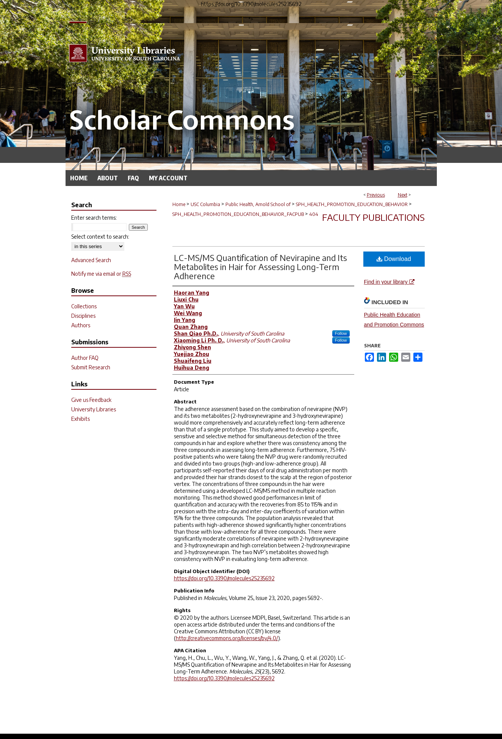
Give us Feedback (91, 400)
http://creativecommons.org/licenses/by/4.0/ (227, 638)
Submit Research (90, 367)
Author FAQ (85, 358)
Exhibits (80, 419)
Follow (341, 333)
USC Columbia (205, 204)
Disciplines (83, 315)
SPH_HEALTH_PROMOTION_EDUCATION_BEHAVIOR (352, 204)
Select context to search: (100, 236)
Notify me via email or (101, 273)
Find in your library (389, 282)
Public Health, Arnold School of (258, 204)
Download (394, 259)
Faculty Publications (373, 217)
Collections (84, 306)
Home (178, 204)
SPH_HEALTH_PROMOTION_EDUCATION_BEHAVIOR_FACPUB (238, 214)
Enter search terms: (94, 217)
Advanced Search (91, 260)
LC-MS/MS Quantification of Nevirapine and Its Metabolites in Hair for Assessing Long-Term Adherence (260, 266)
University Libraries (93, 409)
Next (402, 195)
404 (313, 214)
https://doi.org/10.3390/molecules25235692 (224, 578)
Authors (80, 325)
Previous (376, 195)
